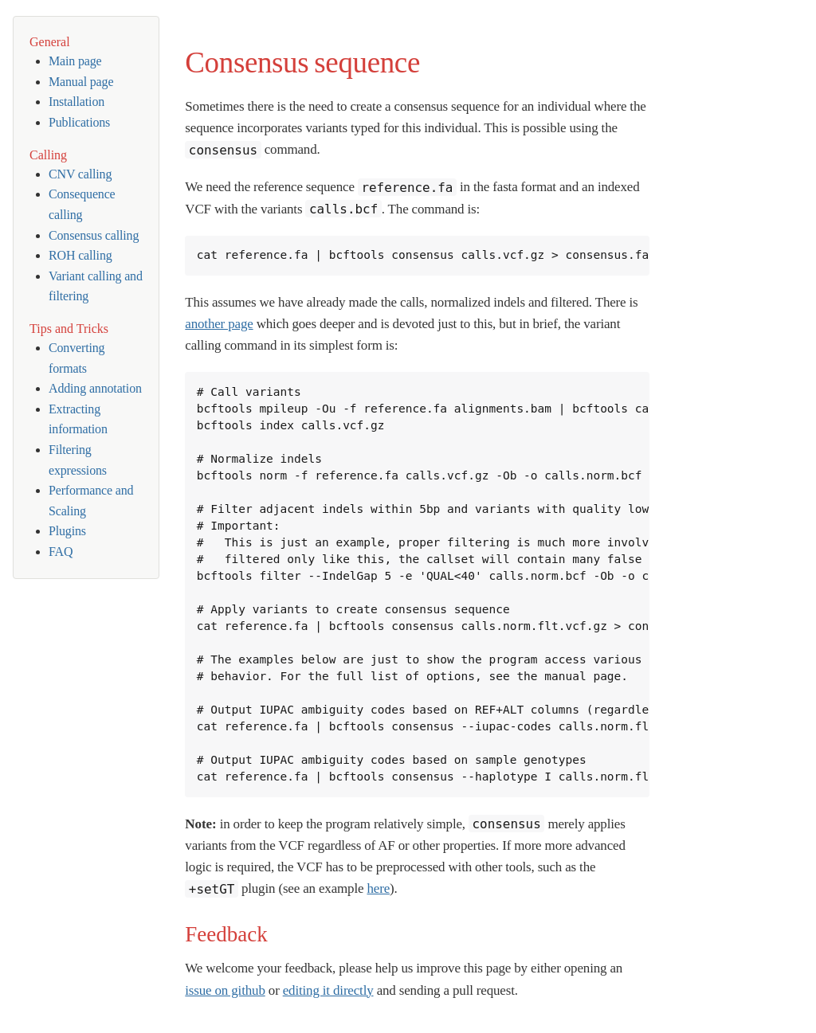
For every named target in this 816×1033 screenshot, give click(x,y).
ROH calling (80, 255)
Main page (75, 61)
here (378, 888)
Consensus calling (94, 235)
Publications (79, 122)
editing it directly (328, 990)
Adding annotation (95, 388)
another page (219, 323)
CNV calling (80, 174)
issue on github (225, 990)
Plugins (67, 531)
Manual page (81, 81)
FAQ (61, 551)
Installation (76, 101)
